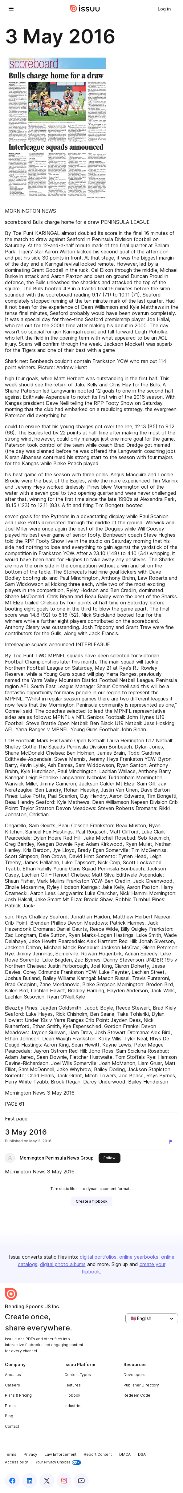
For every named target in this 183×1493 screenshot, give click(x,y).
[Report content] (172, 1141)
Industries (73, 1405)
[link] (164, 8)
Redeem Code (137, 1395)
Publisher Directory (141, 1385)
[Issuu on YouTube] (81, 1480)
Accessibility (16, 1462)
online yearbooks (138, 1257)
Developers (134, 1374)
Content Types (77, 1374)
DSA (142, 1454)
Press (10, 1405)
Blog (9, 1416)
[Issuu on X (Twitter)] (46, 1480)
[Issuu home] (85, 8)
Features (72, 1385)
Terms (10, 1454)
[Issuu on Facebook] (12, 1480)
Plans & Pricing (18, 1395)
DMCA (125, 1454)
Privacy (30, 1454)
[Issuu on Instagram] (64, 1480)
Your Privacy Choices (58, 1462)
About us (13, 1374)
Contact (12, 1426)
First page (16, 1119)
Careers (12, 1385)
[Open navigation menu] (11, 8)
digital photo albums (63, 1264)
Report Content (98, 1454)
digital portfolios (98, 1257)
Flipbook (72, 1395)
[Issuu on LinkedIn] (29, 1480)
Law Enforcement (60, 1454)
